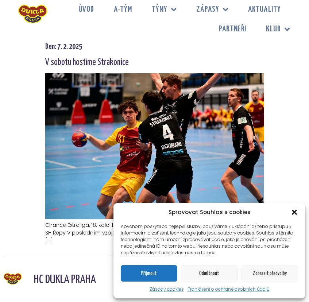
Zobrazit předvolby (270, 273)
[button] (294, 212)
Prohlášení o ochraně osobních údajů (229, 289)
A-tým (123, 9)
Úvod (86, 9)
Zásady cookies (167, 289)
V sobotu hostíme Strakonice (87, 62)
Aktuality (264, 9)
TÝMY (164, 10)
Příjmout (149, 273)
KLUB (278, 29)
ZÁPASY (212, 10)
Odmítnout (209, 273)
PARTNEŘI (233, 29)
